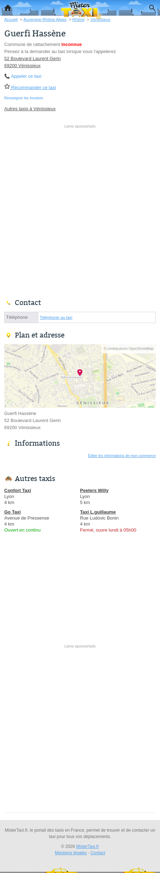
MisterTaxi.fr (87, 846)
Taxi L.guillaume (98, 512)
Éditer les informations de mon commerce (122, 456)
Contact (98, 852)
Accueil (5, 6)
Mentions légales (71, 852)
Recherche (150, 6)
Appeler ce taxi (26, 76)
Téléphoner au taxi (56, 317)
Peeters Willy (94, 490)
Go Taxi (12, 512)
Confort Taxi (17, 490)
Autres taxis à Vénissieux (30, 108)
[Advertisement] (80, 211)
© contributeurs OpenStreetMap (129, 349)
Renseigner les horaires (23, 98)
